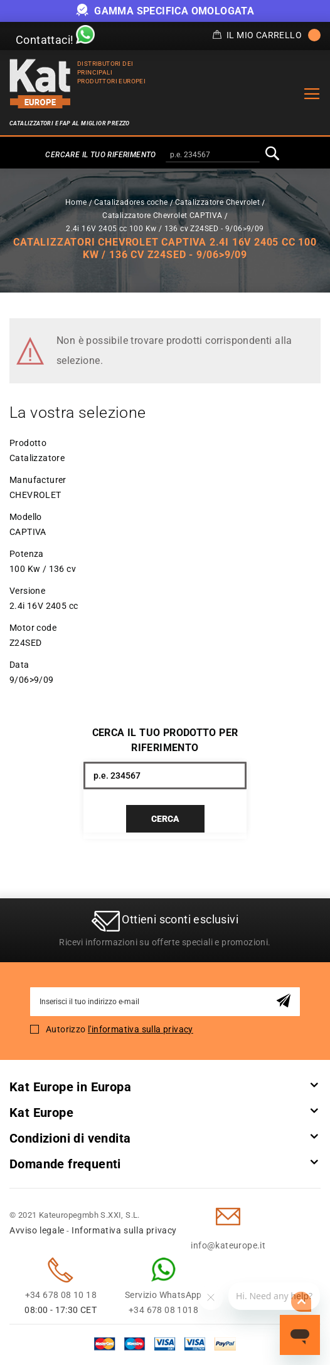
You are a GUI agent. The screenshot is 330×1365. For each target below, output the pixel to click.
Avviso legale (37, 1230)
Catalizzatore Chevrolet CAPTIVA (162, 215)
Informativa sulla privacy (124, 1230)
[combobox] (213, 155)
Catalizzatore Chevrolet (217, 202)
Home (76, 202)
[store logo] (40, 83)
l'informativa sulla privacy (140, 1029)
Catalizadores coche (131, 202)
